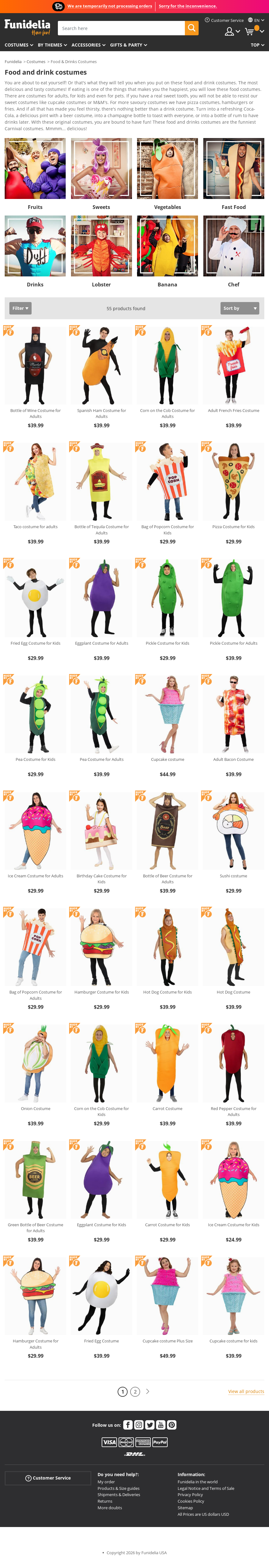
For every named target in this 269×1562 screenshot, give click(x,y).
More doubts (110, 1507)
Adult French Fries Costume (233, 410)
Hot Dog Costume (233, 992)
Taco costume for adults (35, 526)
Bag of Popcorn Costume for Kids (167, 530)
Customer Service (48, 1478)
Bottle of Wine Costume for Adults (35, 413)
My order (106, 1482)
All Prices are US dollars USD (203, 1514)
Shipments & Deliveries (119, 1494)
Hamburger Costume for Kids (101, 992)
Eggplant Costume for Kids (101, 1224)
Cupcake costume (167, 759)
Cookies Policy (191, 1501)
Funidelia (13, 61)
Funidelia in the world (198, 1482)
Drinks (35, 284)
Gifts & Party (126, 45)
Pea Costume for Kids (35, 759)
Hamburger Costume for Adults (35, 1344)
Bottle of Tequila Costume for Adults (101, 530)
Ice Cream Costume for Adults (35, 876)
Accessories (86, 45)
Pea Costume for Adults (102, 759)
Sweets (101, 207)
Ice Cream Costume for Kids (233, 1224)
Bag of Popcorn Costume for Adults (35, 995)
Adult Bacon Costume (233, 759)
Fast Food (234, 207)
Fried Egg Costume (101, 1341)
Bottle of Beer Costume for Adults (167, 879)
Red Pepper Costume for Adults (233, 1112)
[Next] (148, 1391)
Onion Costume (35, 1108)
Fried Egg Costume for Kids (35, 643)
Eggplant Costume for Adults (101, 643)
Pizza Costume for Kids (233, 526)
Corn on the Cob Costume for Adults (167, 413)
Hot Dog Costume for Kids (167, 992)
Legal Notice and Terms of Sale (206, 1488)
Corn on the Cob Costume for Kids (101, 1112)
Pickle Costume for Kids (167, 643)
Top (255, 45)
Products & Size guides (119, 1488)
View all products (246, 1391)
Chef (233, 284)
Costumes (16, 45)
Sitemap (185, 1507)
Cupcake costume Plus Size (168, 1341)
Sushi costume (233, 876)
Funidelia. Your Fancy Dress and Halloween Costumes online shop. (27, 27)
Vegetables (167, 207)
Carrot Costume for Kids (167, 1224)
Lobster (101, 284)
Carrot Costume (167, 1108)
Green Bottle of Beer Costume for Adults (35, 1228)
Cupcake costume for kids (233, 1341)
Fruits (35, 207)
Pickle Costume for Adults (233, 643)
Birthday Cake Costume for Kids (102, 879)
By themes (50, 45)
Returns (105, 1501)
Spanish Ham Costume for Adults (101, 413)
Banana (167, 284)
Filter (18, 308)
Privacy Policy (190, 1494)
